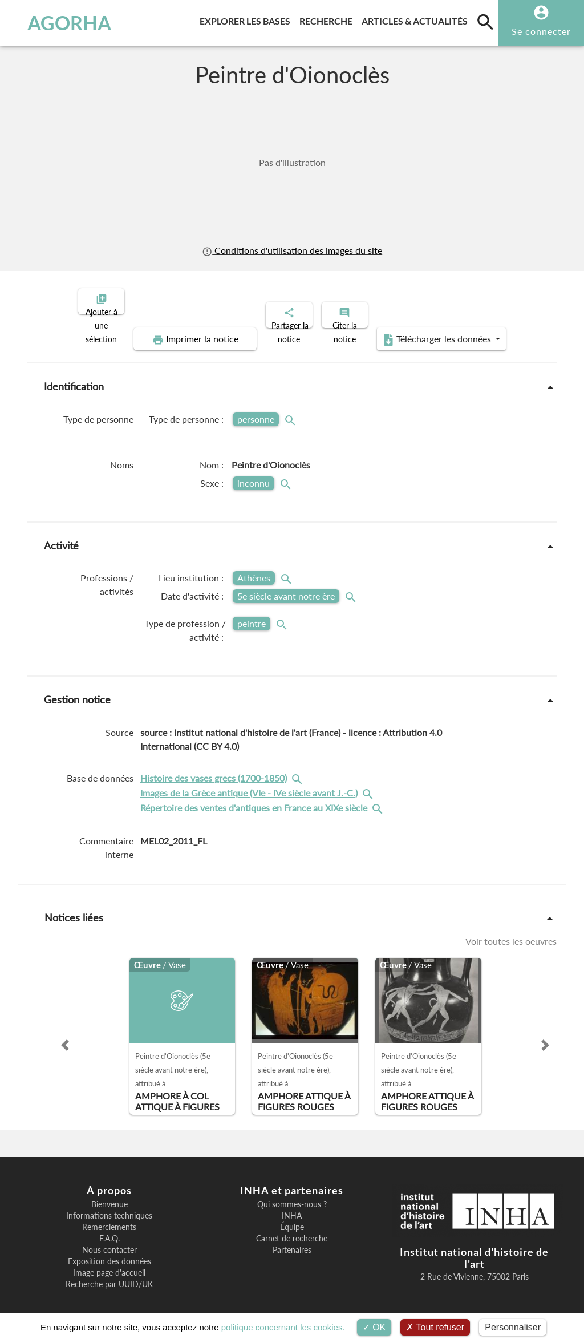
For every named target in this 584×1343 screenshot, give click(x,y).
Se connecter (541, 31)
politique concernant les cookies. (283, 1327)
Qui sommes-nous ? (292, 1195)
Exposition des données (109, 1252)
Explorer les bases (247, 19)
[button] (65, 1035)
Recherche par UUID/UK (109, 1274)
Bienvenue (109, 1195)
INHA (292, 1206)
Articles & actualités (417, 19)
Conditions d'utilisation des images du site (292, 250)
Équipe (292, 1217)
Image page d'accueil (109, 1263)
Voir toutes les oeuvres (511, 932)
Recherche (328, 19)
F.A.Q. (109, 1229)
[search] (485, 21)
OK (374, 1327)
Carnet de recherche (291, 1229)
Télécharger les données (421, 329)
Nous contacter (109, 1240)
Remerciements (109, 1217)
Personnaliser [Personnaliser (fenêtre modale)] (513, 1327)
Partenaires (292, 1240)
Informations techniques (109, 1206)
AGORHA (60, 22)
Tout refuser (435, 1327)
